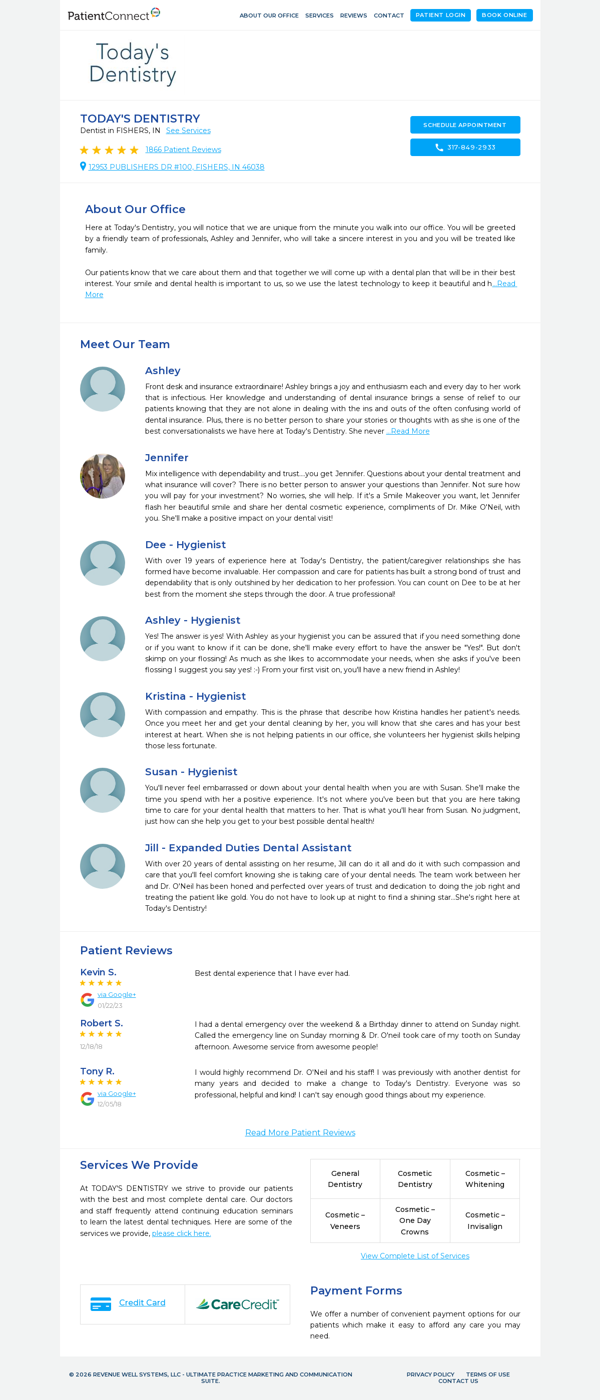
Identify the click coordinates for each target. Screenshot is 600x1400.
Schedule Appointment (464, 125)
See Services (188, 130)
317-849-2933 (465, 148)
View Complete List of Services (415, 1255)
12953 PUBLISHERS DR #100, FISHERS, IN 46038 (177, 167)
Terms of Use (488, 1374)
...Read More (408, 431)
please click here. (181, 1233)
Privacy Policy (430, 1374)
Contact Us (458, 1380)
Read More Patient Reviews (300, 1132)
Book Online (504, 15)
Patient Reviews (183, 149)
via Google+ (117, 994)
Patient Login (440, 15)
